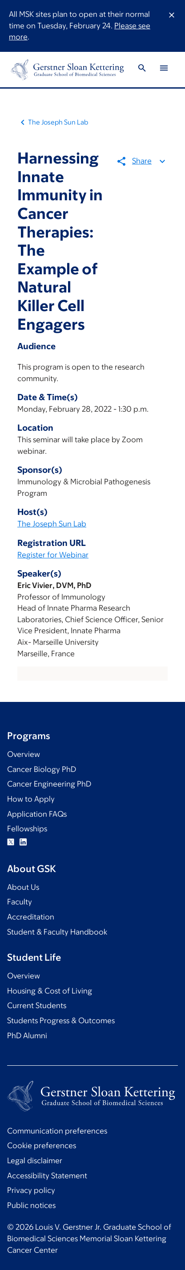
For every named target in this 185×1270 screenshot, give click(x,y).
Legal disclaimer (34, 1160)
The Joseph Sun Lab (58, 122)
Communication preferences (57, 1130)
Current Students (36, 1005)
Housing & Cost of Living (49, 990)
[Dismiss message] (171, 26)
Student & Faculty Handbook (57, 931)
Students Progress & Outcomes (61, 1020)
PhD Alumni (27, 1035)
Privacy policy (31, 1190)
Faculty (19, 901)
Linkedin (23, 841)
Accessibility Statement (47, 1175)
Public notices (31, 1205)
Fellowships (27, 828)
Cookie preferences (41, 1145)
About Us (23, 887)
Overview (23, 754)
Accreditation (30, 916)
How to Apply (31, 799)
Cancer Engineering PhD (49, 783)
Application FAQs (37, 814)
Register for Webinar (52, 554)
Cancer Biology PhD (41, 769)
